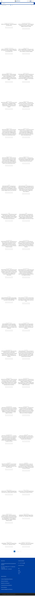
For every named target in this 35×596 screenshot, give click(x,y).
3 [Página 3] (18, 551)
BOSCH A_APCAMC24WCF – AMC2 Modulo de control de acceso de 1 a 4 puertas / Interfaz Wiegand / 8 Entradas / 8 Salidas (26, 25)
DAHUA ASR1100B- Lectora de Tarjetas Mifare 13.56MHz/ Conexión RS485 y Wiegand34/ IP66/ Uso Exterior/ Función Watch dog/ (9, 299)
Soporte (19, 572)
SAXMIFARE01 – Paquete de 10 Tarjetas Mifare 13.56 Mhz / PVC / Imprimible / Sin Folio (9, 544)
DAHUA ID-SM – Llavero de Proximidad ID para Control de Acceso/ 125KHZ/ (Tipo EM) (26, 492)
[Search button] (33, 3)
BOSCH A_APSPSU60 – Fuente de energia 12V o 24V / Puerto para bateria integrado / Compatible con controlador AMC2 (9, 50)
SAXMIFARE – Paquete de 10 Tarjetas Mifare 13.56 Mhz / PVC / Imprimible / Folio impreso (26, 516)
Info (18, 568)
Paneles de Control (9, 73)
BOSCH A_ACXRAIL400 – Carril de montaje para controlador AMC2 (9, 25)
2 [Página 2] (16, 551)
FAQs (19, 570)
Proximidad (26, 350)
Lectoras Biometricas (9, 240)
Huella (9, 185)
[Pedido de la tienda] (5, 5)
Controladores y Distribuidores (26, 23)
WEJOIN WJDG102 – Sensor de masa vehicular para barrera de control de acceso (26, 544)
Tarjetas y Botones (26, 48)
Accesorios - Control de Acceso (8, 23)
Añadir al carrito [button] (8, 27)
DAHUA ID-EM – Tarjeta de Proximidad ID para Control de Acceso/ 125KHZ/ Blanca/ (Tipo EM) (9, 492)
